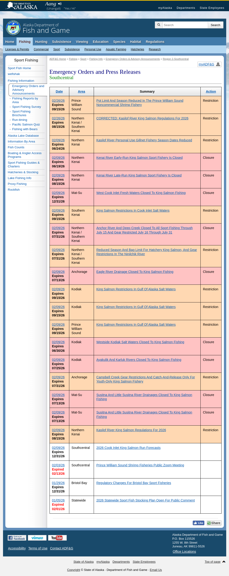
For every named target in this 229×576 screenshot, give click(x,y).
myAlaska (165, 8)
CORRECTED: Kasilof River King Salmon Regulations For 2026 (142, 118)
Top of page (213, 561)
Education (101, 42)
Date (59, 91)
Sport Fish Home (19, 68)
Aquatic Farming (116, 49)
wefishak (14, 74)
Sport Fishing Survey (26, 106)
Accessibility (17, 548)
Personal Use (92, 49)
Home (9, 42)
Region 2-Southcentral (176, 59)
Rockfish (14, 189)
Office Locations (184, 551)
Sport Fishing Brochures (21, 113)
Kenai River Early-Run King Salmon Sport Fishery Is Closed (139, 157)
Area (81, 91)
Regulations (155, 42)
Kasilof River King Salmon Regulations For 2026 (131, 430)
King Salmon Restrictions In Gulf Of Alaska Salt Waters (136, 289)
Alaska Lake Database (23, 135)
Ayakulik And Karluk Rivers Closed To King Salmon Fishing (138, 360)
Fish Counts (16, 147)
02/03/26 (58, 465)
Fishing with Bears (25, 129)
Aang (50, 4)
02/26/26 (58, 100)
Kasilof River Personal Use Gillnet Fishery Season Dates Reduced (144, 140)
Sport (56, 49)
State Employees (212, 8)
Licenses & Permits (17, 49)
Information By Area (21, 141)
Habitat (135, 42)
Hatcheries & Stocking (23, 172)
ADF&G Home (58, 59)
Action (211, 91)
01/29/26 (58, 483)
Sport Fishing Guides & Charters (24, 164)
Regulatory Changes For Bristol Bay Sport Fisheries (133, 483)
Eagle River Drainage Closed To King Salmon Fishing (134, 272)
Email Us (156, 570)
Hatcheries (137, 49)
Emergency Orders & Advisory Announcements (133, 59)
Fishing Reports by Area (25, 100)
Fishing (24, 42)
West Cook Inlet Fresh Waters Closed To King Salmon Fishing (141, 193)
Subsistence (72, 49)
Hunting (41, 42)
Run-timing (19, 120)
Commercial (41, 49)
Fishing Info (96, 59)
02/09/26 (58, 140)
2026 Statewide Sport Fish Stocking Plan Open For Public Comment (145, 500)
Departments (186, 8)
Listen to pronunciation (60, 3)
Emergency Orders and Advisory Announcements (28, 89)
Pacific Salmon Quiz (26, 124)
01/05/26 (58, 500)
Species (119, 42)
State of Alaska (23, 6)
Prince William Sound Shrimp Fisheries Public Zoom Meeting (140, 465)
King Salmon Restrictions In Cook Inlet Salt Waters (132, 210)
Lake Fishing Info (20, 178)
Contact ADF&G (61, 548)
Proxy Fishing (17, 184)
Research (155, 49)
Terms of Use (37, 548)
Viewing (82, 42)
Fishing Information (21, 80)
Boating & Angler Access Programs (25, 155)
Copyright (73, 570)
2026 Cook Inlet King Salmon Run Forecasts (128, 448)
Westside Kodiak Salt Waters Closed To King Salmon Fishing (140, 342)
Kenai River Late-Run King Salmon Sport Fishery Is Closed (139, 175)
